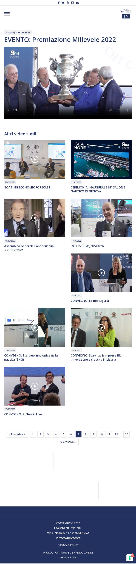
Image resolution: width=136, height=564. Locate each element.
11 (108, 434)
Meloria (72, 558)
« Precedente (17, 434)
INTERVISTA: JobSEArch (88, 246)
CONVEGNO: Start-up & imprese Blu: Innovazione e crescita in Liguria (97, 358)
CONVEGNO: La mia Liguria (90, 301)
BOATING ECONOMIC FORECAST (28, 187)
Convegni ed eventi (18, 32)
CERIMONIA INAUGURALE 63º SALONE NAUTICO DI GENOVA (99, 189)
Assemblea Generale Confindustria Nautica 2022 (29, 248)
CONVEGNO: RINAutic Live (23, 415)
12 (116, 434)
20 (126, 434)
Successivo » (68, 442)
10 (101, 434)
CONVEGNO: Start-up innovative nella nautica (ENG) (31, 358)
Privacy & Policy (68, 545)
